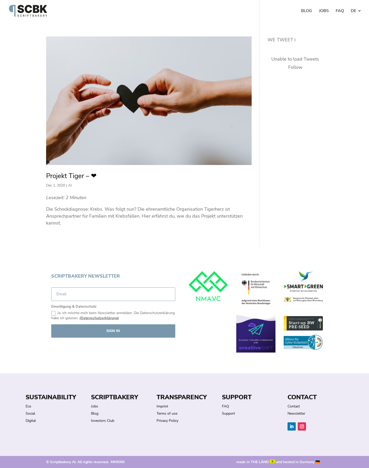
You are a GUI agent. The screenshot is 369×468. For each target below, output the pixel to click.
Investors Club (102, 420)
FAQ (340, 11)
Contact (294, 406)
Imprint (162, 406)
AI (70, 185)
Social (30, 413)
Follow (295, 67)
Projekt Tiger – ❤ (71, 175)
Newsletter (296, 413)
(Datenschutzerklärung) (99, 318)
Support (228, 413)
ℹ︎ (295, 40)
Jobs (324, 11)
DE (353, 11)
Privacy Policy (167, 420)
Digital (31, 420)
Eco (28, 406)
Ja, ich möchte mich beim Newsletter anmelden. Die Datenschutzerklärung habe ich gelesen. (113, 315)
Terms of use (167, 413)
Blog (306, 11)
